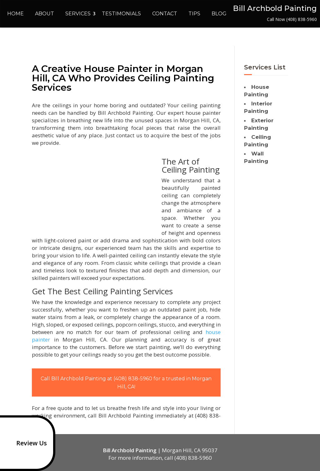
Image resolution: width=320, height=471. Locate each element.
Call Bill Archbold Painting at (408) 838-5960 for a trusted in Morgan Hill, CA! (126, 383)
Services (78, 14)
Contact (164, 14)
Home (15, 14)
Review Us (24, 443)
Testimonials (121, 14)
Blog (219, 14)
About (44, 14)
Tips (194, 14)
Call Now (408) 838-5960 (292, 19)
